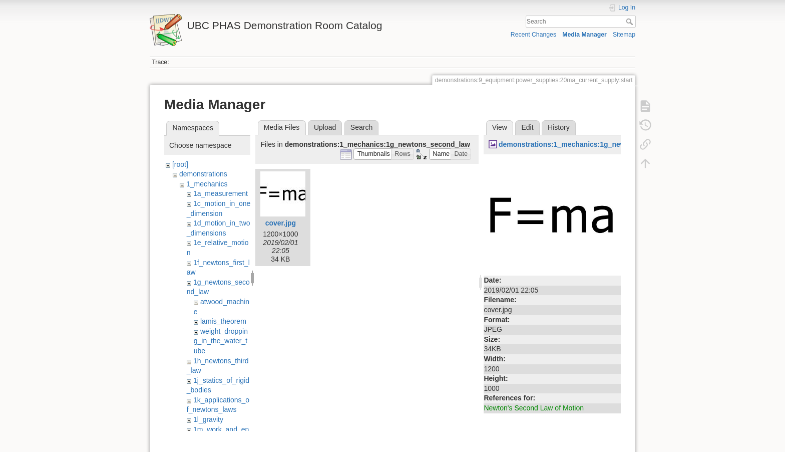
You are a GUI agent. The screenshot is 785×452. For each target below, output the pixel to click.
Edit (527, 127)
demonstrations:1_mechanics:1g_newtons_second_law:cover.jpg (608, 144)
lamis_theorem (223, 321)
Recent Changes (533, 34)
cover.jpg (280, 223)
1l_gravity (208, 419)
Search (630, 21)
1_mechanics (207, 184)
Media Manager (584, 34)
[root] (180, 164)
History (559, 127)
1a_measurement (220, 193)
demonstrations (203, 174)
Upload (325, 127)
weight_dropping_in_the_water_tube (221, 341)
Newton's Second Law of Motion (534, 408)
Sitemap (624, 34)
